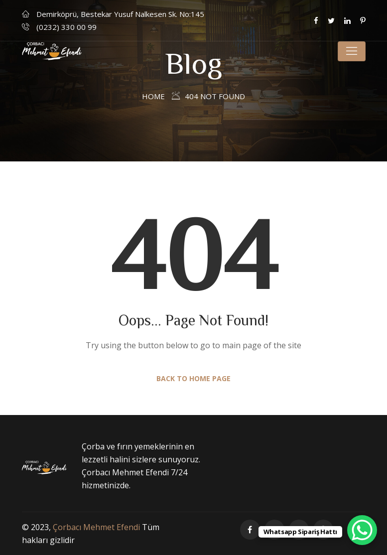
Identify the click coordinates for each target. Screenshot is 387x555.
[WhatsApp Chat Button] (362, 530)
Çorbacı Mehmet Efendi (96, 527)
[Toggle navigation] (352, 51)
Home (153, 96)
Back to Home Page (193, 378)
